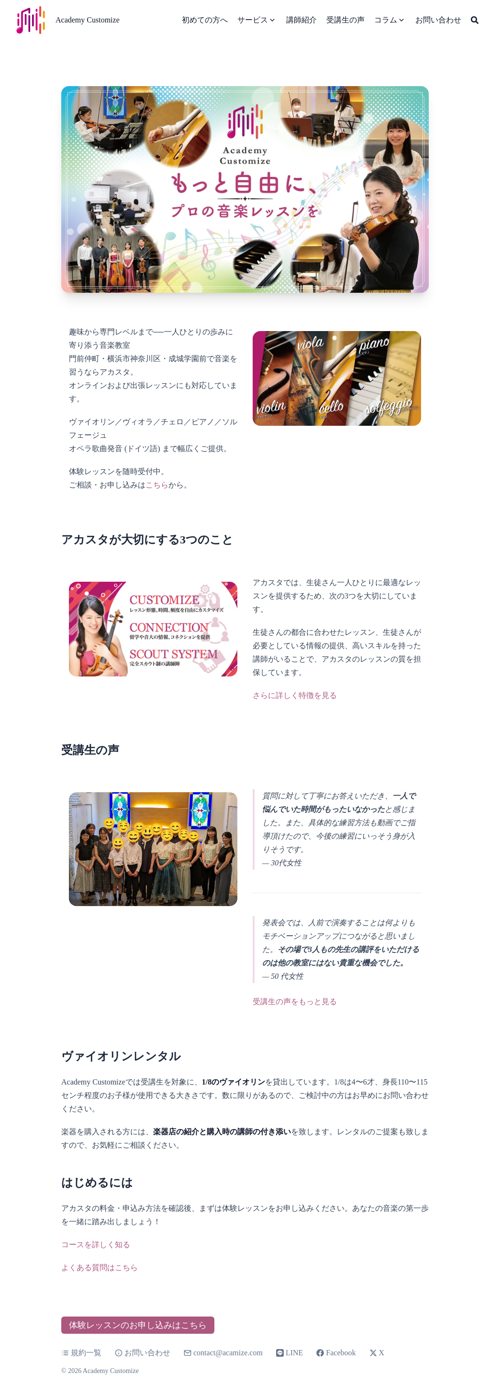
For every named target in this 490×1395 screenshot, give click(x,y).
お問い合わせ (142, 1353)
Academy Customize (88, 20)
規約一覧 (81, 1353)
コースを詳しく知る (95, 1244)
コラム (385, 20)
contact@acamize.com (228, 1353)
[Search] (475, 20)
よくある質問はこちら (99, 1267)
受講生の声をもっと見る (295, 1001)
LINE (289, 1353)
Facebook (336, 1353)
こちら (156, 485)
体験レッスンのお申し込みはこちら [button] (138, 1325)
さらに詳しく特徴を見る (295, 695)
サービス (252, 20)
